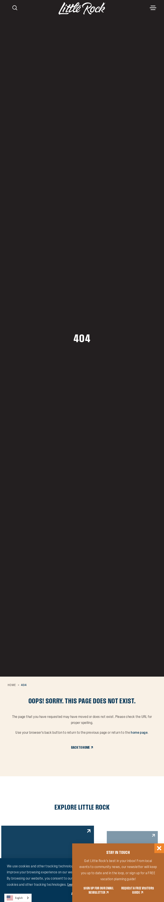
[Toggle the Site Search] (14, 7)
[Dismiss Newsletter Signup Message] (159, 848)
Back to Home (80, 747)
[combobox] (18, 898)
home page (139, 732)
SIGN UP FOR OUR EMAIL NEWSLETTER (98, 890)
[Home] (82, 8)
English (15, 898)
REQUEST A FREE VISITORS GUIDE (137, 890)
